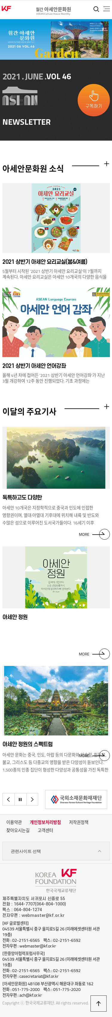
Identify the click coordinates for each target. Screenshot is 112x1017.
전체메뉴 (106, 9)
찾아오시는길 (18, 830)
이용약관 (14, 822)
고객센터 (45, 830)
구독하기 (93, 106)
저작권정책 (78, 822)
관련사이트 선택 (56, 851)
